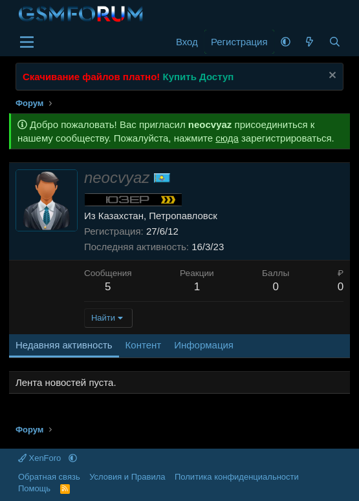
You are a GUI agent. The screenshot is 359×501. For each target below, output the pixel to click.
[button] (285, 42)
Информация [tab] (204, 344)
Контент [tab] (143, 344)
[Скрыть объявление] (330, 76)
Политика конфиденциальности (237, 477)
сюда (227, 138)
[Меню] (27, 42)
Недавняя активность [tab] (64, 344)
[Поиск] (334, 42)
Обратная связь (49, 477)
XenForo (40, 458)
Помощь (34, 488)
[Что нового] (309, 42)
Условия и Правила (127, 477)
